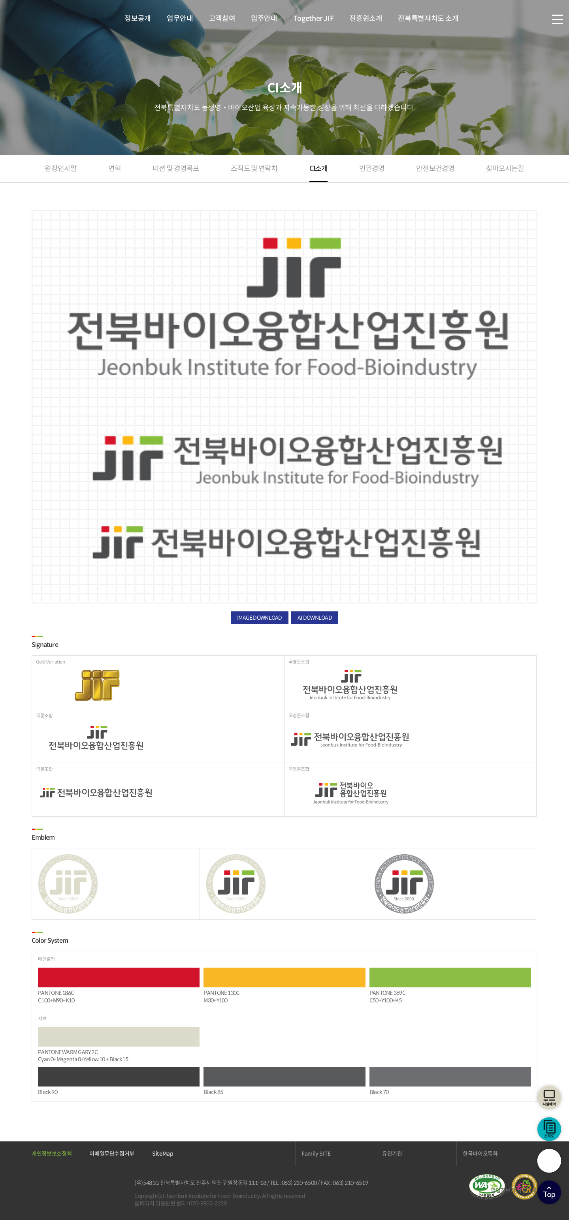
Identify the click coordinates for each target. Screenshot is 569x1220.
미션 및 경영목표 (176, 168)
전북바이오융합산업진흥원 (52, 18)
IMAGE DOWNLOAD (259, 617)
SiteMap (162, 1153)
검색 (549, 1161)
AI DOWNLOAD (315, 617)
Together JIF (313, 18)
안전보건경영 (435, 168)
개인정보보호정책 (52, 1153)
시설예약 (549, 1097)
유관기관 (392, 1153)
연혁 (114, 168)
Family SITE (316, 1153)
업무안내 (180, 18)
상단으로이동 (549, 1192)
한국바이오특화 (480, 1153)
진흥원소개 (365, 18)
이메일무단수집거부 (111, 1153)
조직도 (549, 1129)
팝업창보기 (503, 1190)
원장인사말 (61, 168)
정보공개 (137, 18)
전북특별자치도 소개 (428, 18)
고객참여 (222, 18)
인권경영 (371, 168)
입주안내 (264, 18)
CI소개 (318, 168)
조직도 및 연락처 (254, 168)
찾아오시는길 (505, 168)
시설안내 (526, 1190)
